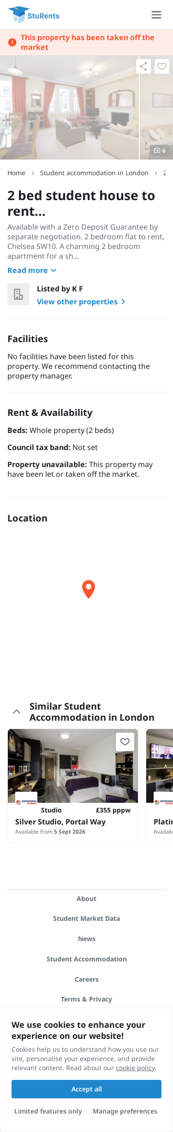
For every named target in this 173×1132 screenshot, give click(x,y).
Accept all (87, 1089)
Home (16, 172)
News (86, 938)
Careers (87, 979)
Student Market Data (86, 918)
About (86, 898)
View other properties (83, 301)
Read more (33, 270)
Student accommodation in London (94, 172)
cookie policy (135, 1067)
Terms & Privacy (86, 999)
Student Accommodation (87, 958)
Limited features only (48, 1111)
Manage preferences (125, 1111)
